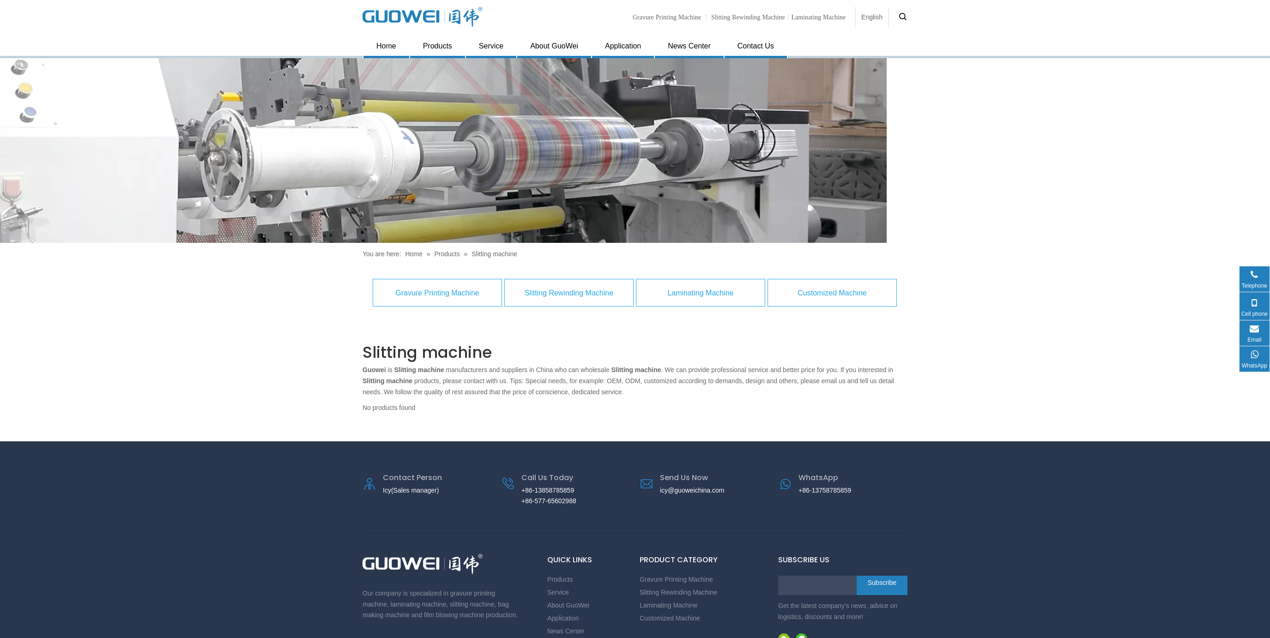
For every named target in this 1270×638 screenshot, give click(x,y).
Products (437, 46)
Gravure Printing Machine (667, 17)
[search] (815, 585)
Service (491, 46)
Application (623, 46)
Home (386, 46)
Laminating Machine (700, 293)
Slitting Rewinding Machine (748, 17)
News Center (689, 46)
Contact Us (756, 46)
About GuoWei (554, 46)
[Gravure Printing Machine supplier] (443, 150)
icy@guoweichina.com (692, 490)
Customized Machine (832, 293)
